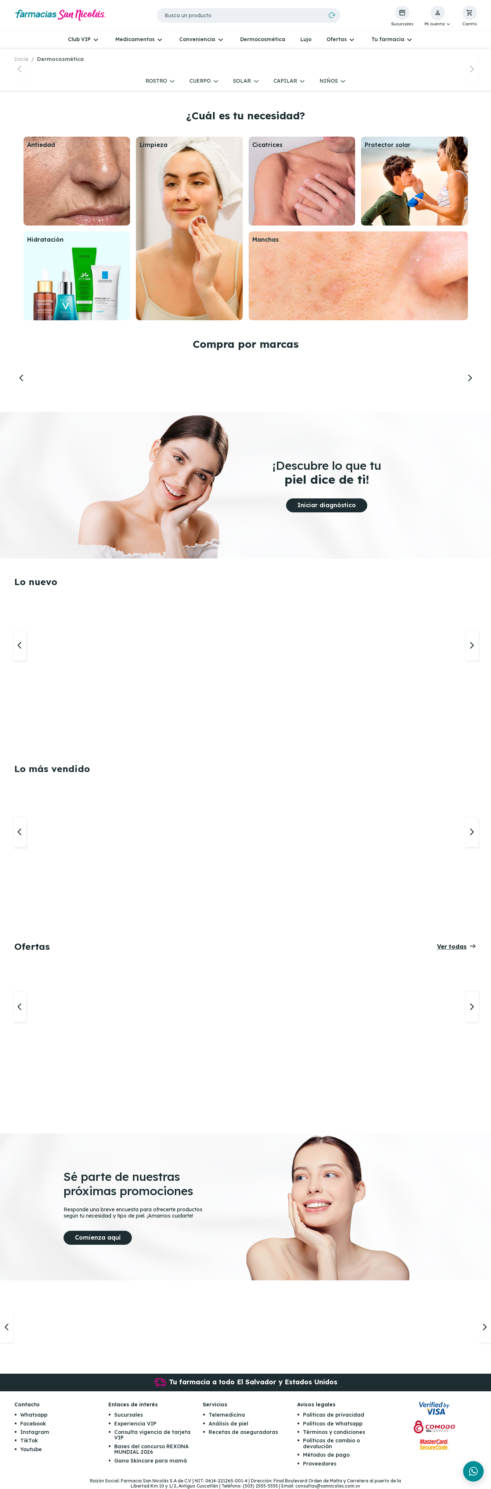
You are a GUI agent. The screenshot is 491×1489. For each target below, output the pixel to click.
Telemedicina (227, 1415)
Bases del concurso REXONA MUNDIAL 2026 (151, 1449)
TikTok (29, 1440)
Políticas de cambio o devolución (331, 1443)
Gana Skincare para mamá (150, 1460)
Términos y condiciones (334, 1432)
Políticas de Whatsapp (332, 1423)
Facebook (33, 1423)
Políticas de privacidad (333, 1415)
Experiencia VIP (135, 1423)
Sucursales (128, 1415)
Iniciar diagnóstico (326, 505)
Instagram (34, 1432)
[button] (438, 16)
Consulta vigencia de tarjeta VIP (152, 1435)
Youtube (31, 1449)
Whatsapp (33, 1415)
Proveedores (319, 1463)
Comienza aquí (97, 1237)
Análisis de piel (228, 1423)
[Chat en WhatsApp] (473, 1471)
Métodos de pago (326, 1455)
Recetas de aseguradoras (243, 1432)
